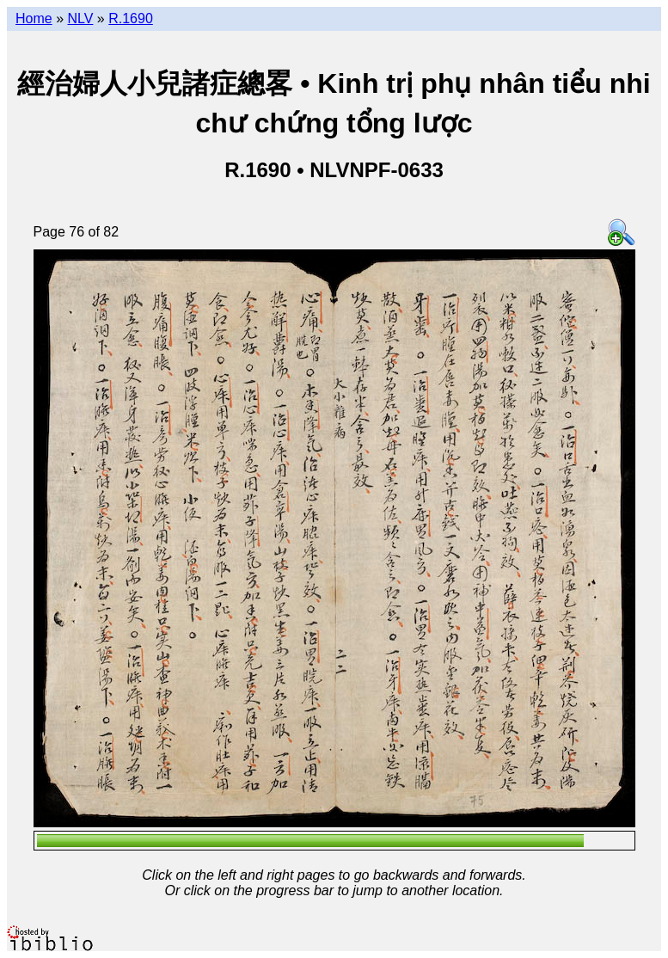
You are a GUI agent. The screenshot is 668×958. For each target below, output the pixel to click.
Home (33, 18)
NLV (80, 18)
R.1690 (130, 18)
